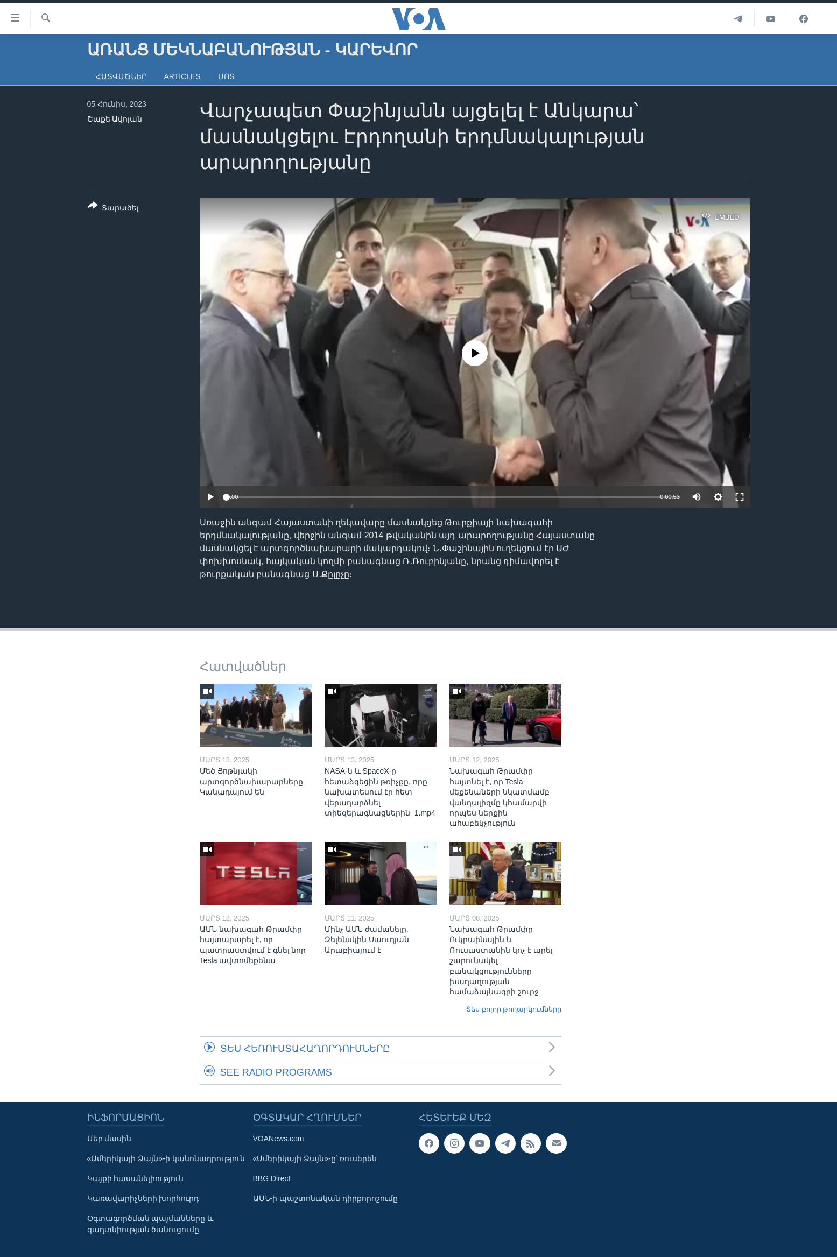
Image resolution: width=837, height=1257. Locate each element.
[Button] (113, 209)
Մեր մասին (109, 1138)
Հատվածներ (121, 76)
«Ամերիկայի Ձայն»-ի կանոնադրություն (166, 1158)
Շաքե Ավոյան (115, 119)
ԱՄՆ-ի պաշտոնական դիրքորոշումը (325, 1198)
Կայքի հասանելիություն (135, 1178)
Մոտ (226, 76)
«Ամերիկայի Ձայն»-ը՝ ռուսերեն (315, 1158)
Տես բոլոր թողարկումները (513, 1009)
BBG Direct (272, 1178)
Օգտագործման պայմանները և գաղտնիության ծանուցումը (150, 1224)
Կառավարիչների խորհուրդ (143, 1198)
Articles (182, 76)
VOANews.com (278, 1138)
